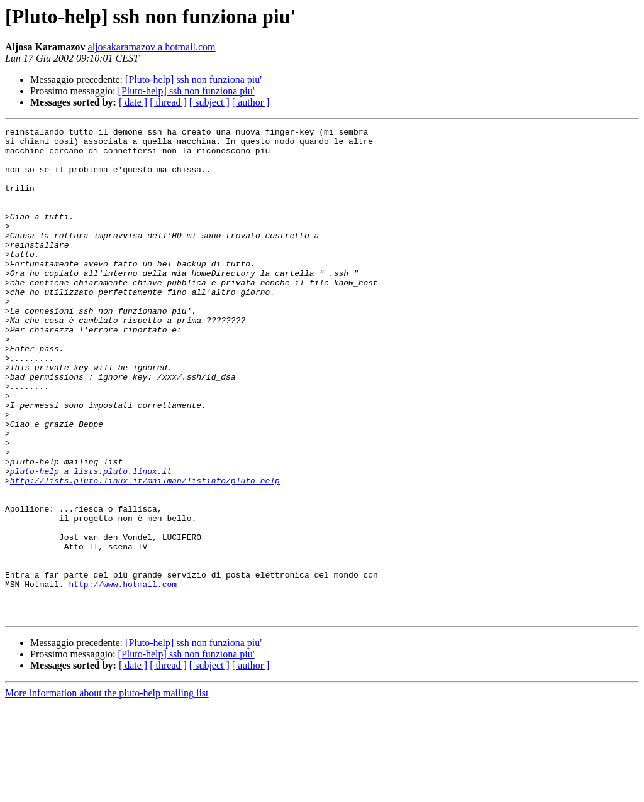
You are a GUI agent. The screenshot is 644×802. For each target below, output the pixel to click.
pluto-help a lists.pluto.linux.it (91, 540)
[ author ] (251, 102)
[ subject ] (209, 102)
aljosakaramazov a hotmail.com (152, 46)
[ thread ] (168, 102)
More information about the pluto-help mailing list (107, 791)
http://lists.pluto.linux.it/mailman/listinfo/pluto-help (145, 552)
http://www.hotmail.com (123, 676)
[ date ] (133, 102)
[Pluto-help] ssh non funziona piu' (193, 79)
